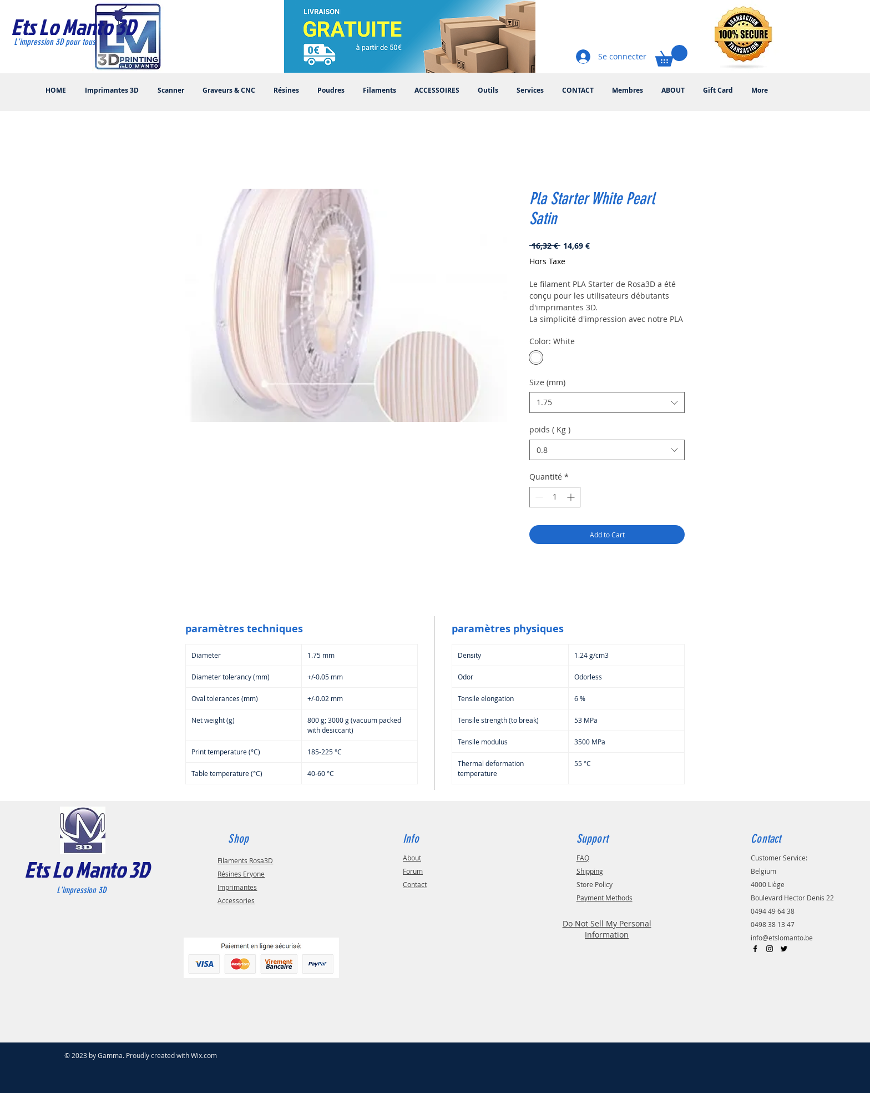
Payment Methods (604, 897)
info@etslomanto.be (782, 937)
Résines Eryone (241, 873)
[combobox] (607, 402)
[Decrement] (538, 497)
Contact (415, 884)
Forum (413, 871)
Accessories (236, 900)
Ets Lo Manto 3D (86, 869)
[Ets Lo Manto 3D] (85, 26)
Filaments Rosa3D (245, 860)
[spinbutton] (555, 497)
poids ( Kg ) (549, 429)
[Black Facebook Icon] (755, 948)
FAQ (582, 857)
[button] (671, 56)
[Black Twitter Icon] (784, 948)
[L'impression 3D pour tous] (67, 42)
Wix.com (204, 1055)
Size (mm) (547, 382)
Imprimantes (237, 887)
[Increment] (572, 497)
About (412, 857)
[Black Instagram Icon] (769, 948)
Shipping (589, 871)
